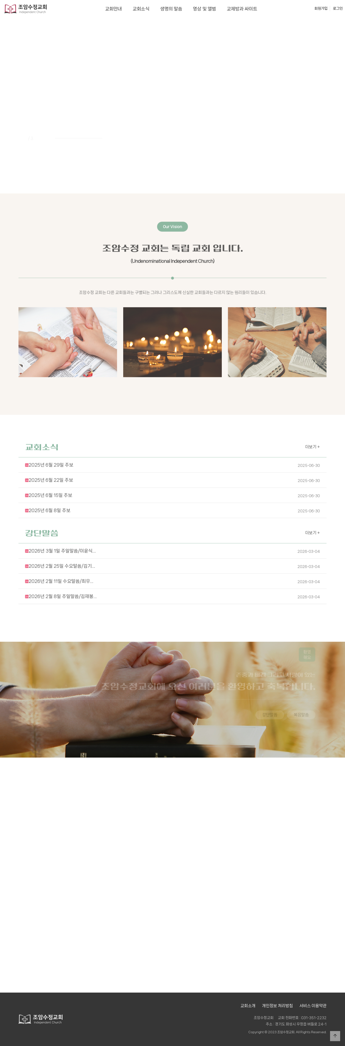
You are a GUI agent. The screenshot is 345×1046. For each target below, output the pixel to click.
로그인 (338, 8)
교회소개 (247, 1006)
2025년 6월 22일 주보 (172, 464)
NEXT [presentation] (321, 111)
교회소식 (141, 8)
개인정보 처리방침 (277, 1006)
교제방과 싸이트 (242, 8)
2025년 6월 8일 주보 (172, 494)
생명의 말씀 (171, 8)
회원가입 (321, 8)
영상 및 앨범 (204, 8)
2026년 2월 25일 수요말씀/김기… (172, 550)
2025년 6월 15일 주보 (172, 479)
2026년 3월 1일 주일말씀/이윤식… (172, 535)
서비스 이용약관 (313, 1006)
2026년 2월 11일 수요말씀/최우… (172, 565)
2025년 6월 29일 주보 (172, 449)
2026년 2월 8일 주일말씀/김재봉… (172, 580)
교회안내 (113, 8)
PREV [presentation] (24, 111)
